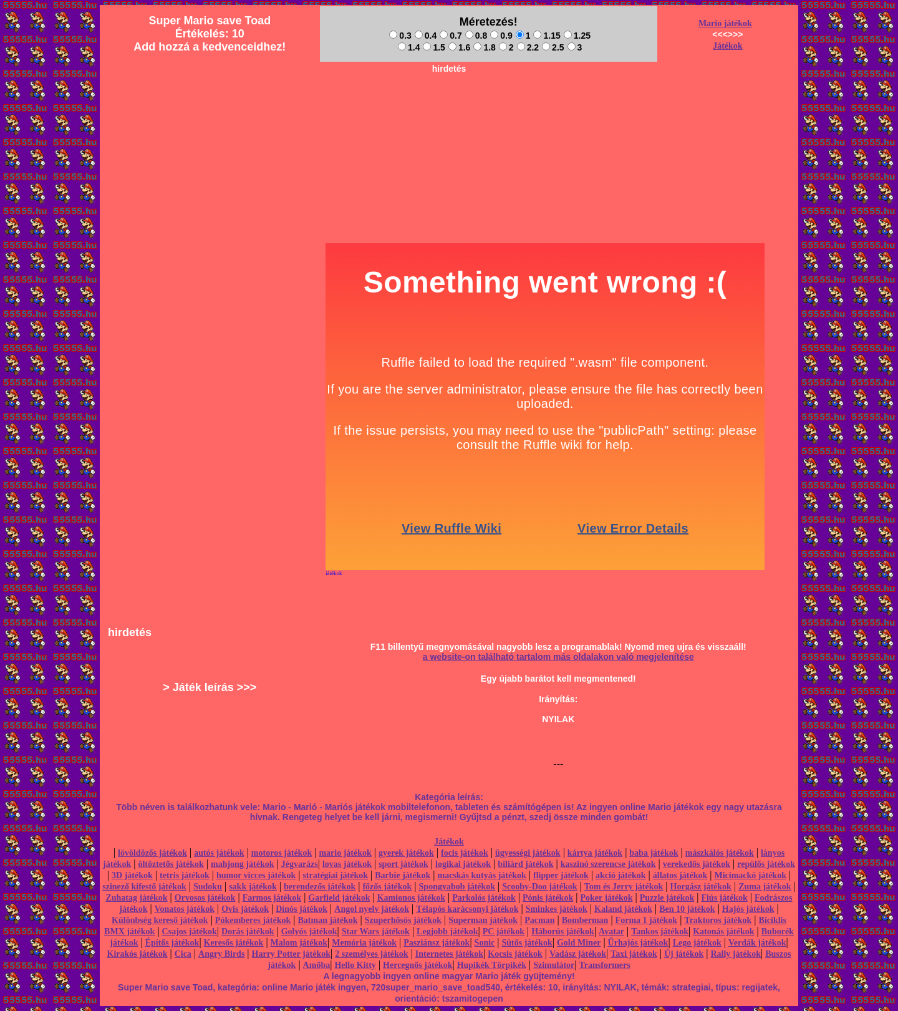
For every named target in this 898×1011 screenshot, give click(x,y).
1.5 (434, 47)
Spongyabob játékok (457, 886)
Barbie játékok (402, 875)
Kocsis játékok (515, 954)
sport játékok (403, 864)
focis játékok (464, 853)
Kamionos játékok (411, 897)
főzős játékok (387, 886)
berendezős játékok (319, 886)
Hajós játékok (748, 909)
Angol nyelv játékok (371, 909)
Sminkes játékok (556, 909)
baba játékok (653, 853)
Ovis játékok (245, 909)
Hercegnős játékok (417, 965)
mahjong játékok (242, 864)
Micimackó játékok (750, 875)
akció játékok (621, 875)
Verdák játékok (757, 942)
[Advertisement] (449, 107)
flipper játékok (561, 875)
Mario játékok (725, 23)
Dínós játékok (301, 909)
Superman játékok (483, 920)
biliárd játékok (525, 864)
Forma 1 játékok (647, 920)
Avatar (611, 931)
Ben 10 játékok (687, 909)
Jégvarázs (299, 864)
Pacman (539, 920)
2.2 (528, 47)
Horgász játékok (700, 886)
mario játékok (345, 853)
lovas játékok (347, 864)
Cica (183, 954)
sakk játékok (253, 886)
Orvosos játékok (205, 897)
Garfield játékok (339, 897)
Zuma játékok (764, 886)
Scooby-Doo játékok (539, 886)
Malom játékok (299, 942)
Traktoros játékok (717, 920)
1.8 (484, 47)
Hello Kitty (355, 965)
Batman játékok (327, 920)
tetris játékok (185, 875)
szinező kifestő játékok (144, 886)
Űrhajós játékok (638, 942)
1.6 (459, 47)
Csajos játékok (189, 931)
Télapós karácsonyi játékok (467, 909)
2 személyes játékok (371, 954)
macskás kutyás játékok (481, 875)
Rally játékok (735, 954)
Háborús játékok (562, 931)
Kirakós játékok (137, 954)
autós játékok (219, 853)
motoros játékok (281, 853)
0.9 (501, 36)
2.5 (553, 47)
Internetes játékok (449, 954)
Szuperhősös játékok (403, 920)
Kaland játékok (623, 909)
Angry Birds (221, 954)
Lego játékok (697, 942)
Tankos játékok (659, 931)
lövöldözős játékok (152, 853)
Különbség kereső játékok (160, 920)
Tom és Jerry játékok (624, 886)
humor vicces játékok (256, 875)
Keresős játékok (234, 942)
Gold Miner (579, 942)
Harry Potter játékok (291, 954)
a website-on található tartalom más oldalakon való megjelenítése (558, 657)
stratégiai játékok (335, 875)
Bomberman (585, 920)
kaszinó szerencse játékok (608, 864)
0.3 (400, 36)
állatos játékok (680, 875)
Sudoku (207, 886)
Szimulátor (553, 965)
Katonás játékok (723, 931)
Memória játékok (364, 942)
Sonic (485, 942)
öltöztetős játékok (170, 864)
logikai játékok (463, 864)
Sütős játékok (526, 942)
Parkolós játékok (484, 897)
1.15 (546, 36)
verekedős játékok (696, 864)
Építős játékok (172, 942)
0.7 (450, 36)
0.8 (476, 36)
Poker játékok (606, 897)
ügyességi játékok (528, 853)
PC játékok (503, 931)
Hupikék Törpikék (491, 965)
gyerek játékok (406, 853)
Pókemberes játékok (253, 920)
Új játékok (683, 954)
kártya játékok (594, 853)
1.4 (409, 47)
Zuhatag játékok (136, 897)
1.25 (577, 36)
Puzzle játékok (667, 897)
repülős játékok (766, 864)
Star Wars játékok (376, 931)
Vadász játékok (577, 954)
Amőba (317, 965)
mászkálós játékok (719, 853)
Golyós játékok (309, 931)
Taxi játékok (634, 954)
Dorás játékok (247, 931)
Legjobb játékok (447, 931)
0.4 (426, 36)
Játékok (727, 46)
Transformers (604, 965)
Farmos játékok (272, 897)
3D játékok (132, 875)
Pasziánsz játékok (436, 942)
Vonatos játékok (185, 909)
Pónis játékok (548, 897)
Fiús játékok (724, 897)
